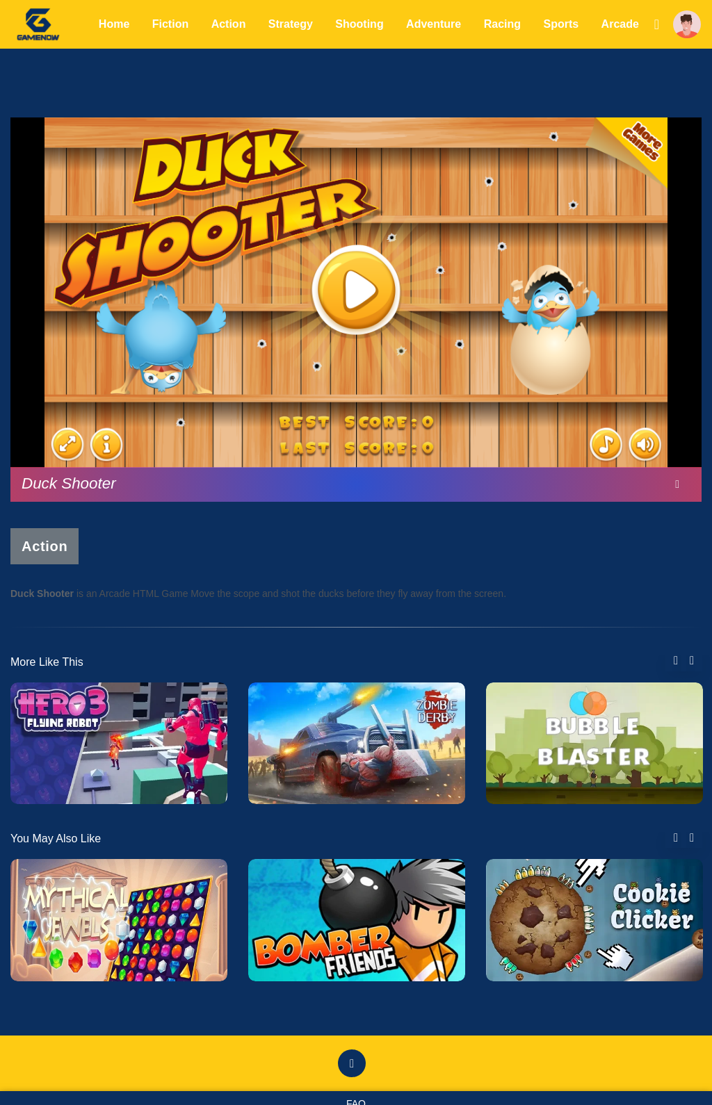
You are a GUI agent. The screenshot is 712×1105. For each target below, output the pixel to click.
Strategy (290, 24)
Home (114, 24)
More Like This (46, 662)
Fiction (170, 24)
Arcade (620, 24)
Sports (560, 24)
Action (228, 24)
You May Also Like (55, 838)
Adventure (433, 24)
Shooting (359, 24)
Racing (502, 24)
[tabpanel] (119, 743)
